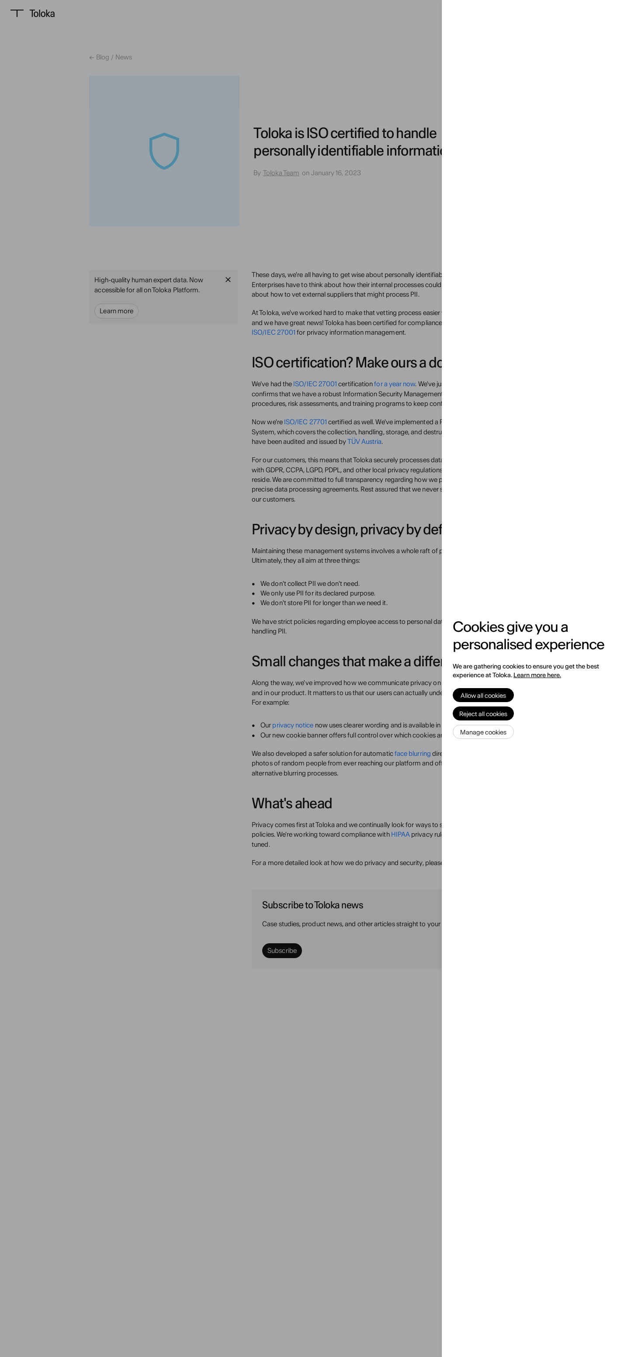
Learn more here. (537, 675)
